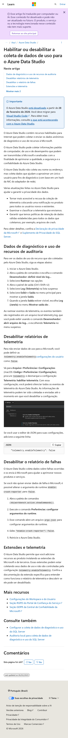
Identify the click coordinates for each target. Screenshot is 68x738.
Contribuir (42, 710)
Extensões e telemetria (16, 86)
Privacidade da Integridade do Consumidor (26, 719)
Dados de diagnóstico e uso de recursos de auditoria (31, 74)
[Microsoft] (34, 4)
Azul (13, 42)
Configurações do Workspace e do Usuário (32, 599)
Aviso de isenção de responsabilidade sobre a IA (29, 705)
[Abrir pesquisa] (55, 4)
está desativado (37, 107)
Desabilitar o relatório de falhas (20, 82)
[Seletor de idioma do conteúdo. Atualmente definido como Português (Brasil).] (18, 690)
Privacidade (11, 714)
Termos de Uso (13, 723)
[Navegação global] (3, 4)
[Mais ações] (61, 42)
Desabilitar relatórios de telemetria (22, 78)
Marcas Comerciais (33, 723)
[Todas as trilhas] (6, 42)
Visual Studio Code (17, 115)
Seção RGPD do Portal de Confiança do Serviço (35, 602)
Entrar (63, 4)
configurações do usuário (50, 356)
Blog (29, 710)
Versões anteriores (15, 710)
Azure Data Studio (27, 42)
